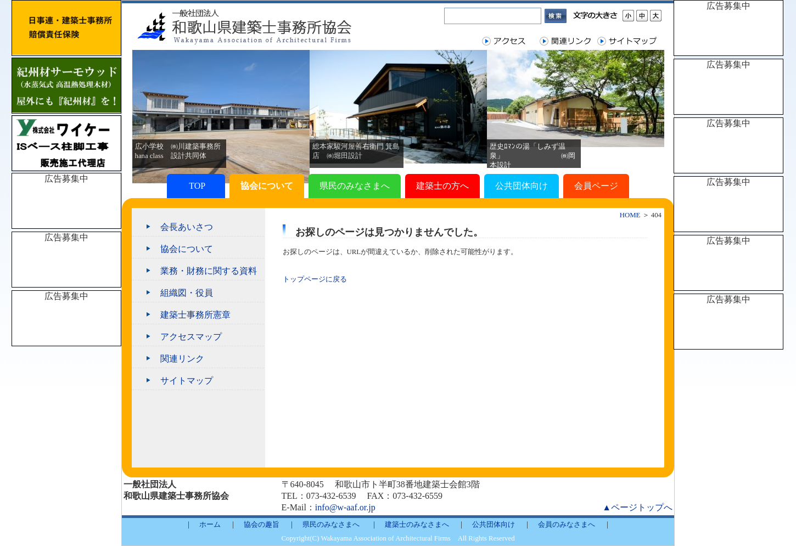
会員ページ (596, 185)
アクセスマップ (191, 336)
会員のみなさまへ (566, 524)
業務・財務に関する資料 (208, 270)
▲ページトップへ (637, 507)
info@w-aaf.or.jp (345, 507)
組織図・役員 (186, 292)
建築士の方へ (442, 185)
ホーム (210, 524)
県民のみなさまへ (354, 185)
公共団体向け (521, 185)
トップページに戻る (315, 279)
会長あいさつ (186, 227)
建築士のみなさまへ (417, 524)
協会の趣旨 (261, 524)
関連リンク (182, 358)
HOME (630, 215)
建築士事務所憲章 (195, 314)
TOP (196, 185)
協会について (266, 185)
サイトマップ (186, 380)
